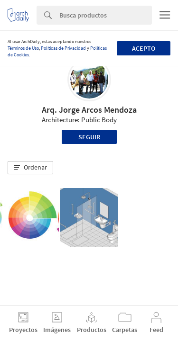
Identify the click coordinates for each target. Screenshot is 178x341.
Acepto (143, 48)
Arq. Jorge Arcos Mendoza (89, 109)
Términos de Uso (23, 48)
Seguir (89, 137)
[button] (30, 167)
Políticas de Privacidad (63, 48)
